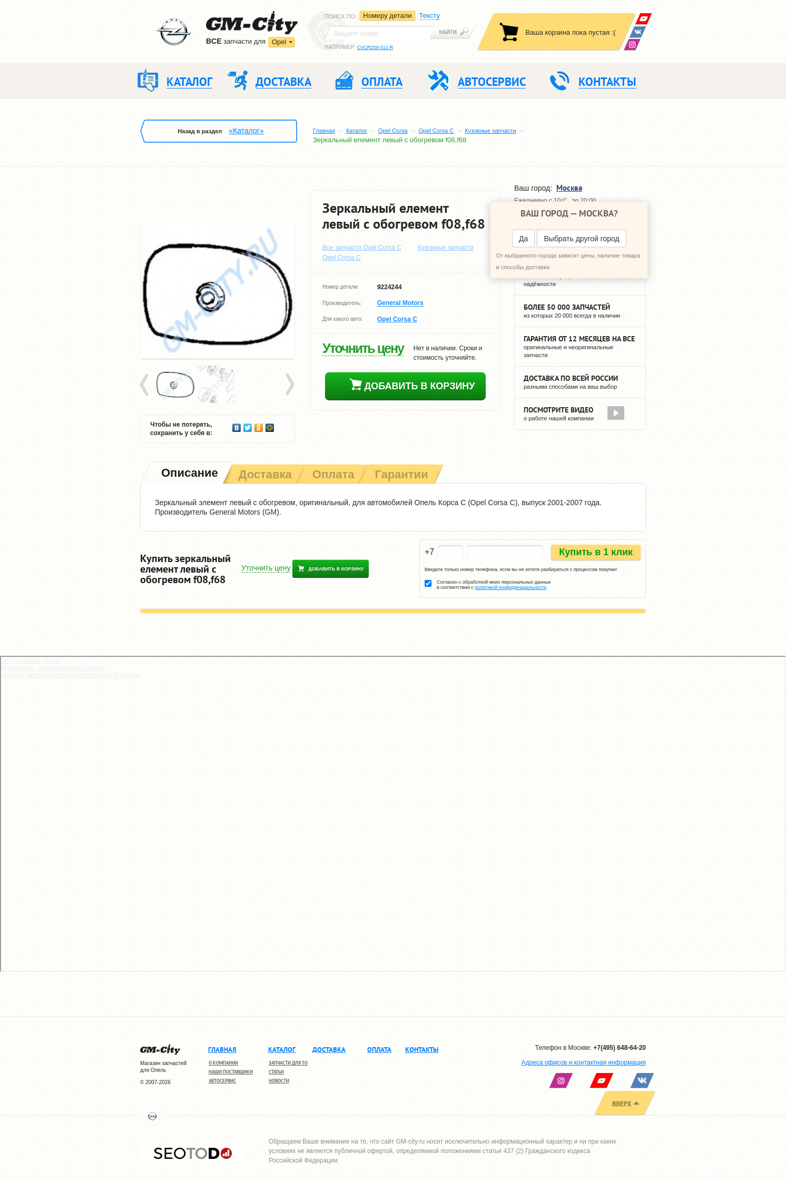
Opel (279, 42)
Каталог (356, 130)
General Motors (400, 303)
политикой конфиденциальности (510, 587)
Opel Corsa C (436, 130)
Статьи (276, 1072)
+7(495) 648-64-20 (619, 1047)
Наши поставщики (231, 1072)
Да (523, 238)
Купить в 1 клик (596, 552)
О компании (223, 1063)
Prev (146, 385)
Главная (324, 130)
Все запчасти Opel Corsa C (361, 247)
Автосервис (222, 1081)
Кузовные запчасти (490, 130)
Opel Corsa (393, 130)
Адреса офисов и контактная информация (584, 1062)
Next (289, 385)
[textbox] (380, 33)
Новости (279, 1081)
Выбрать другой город (581, 238)
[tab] (188, 474)
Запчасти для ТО (288, 1063)
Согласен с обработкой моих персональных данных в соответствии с (494, 584)
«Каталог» (246, 130)
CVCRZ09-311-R (375, 47)
